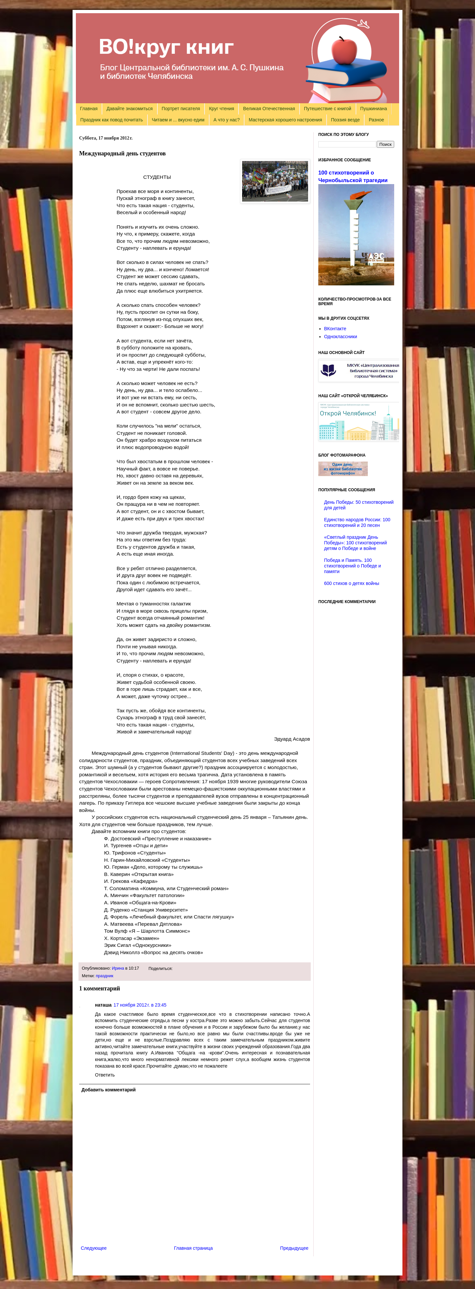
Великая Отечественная (269, 108)
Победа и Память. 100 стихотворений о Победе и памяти (352, 566)
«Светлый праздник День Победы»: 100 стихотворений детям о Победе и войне (355, 542)
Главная (89, 108)
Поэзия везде (345, 119)
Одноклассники (340, 336)
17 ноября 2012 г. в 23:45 (139, 1005)
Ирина (118, 968)
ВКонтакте (335, 328)
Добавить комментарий (108, 1089)
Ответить (105, 1075)
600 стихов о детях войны (351, 583)
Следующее (94, 1248)
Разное (376, 119)
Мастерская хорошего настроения (285, 119)
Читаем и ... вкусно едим (178, 119)
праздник (104, 976)
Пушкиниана (373, 108)
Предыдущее (294, 1248)
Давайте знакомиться (130, 108)
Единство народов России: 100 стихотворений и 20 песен (357, 522)
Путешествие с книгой (327, 108)
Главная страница (193, 1248)
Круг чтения (221, 108)
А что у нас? (226, 119)
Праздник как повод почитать (111, 119)
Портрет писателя (181, 108)
